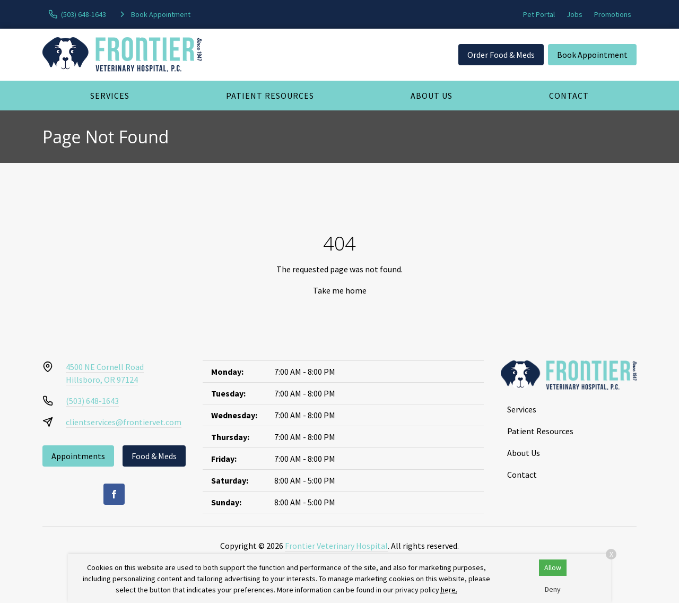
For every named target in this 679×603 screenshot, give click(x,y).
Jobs (574, 14)
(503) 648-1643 (92, 400)
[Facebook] (114, 494)
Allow (552, 567)
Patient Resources (270, 95)
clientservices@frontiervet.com (123, 422)
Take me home (340, 290)
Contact (569, 95)
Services (109, 95)
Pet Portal (539, 14)
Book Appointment (592, 54)
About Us (431, 95)
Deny (553, 589)
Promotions (612, 14)
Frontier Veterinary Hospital (336, 545)
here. (449, 590)
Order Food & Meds (501, 54)
